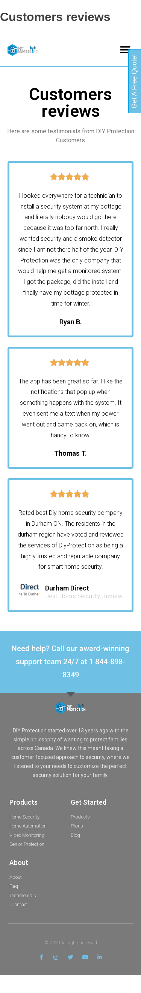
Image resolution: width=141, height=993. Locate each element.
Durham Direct (67, 588)
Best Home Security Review (84, 596)
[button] (125, 50)
